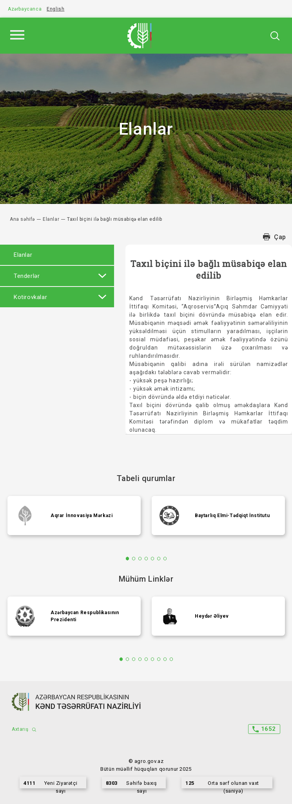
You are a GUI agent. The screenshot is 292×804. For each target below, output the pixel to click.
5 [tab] (152, 559)
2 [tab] (133, 559)
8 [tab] (165, 659)
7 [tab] (165, 559)
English (55, 9)
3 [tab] (139, 559)
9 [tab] (171, 659)
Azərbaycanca (25, 9)
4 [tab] (146, 559)
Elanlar (51, 219)
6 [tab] (158, 559)
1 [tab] (127, 559)
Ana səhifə (22, 219)
